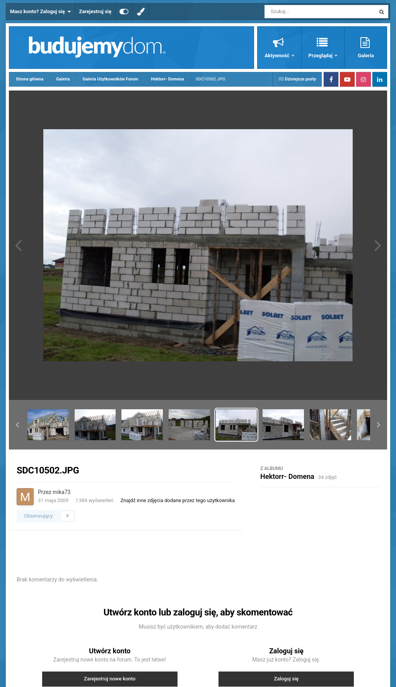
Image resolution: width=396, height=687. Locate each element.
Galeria (366, 55)
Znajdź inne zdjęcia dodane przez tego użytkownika (177, 500)
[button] (17, 424)
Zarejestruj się (95, 11)
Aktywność (277, 55)
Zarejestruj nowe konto (109, 679)
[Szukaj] (302, 11)
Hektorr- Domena (287, 476)
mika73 (61, 492)
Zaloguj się (286, 679)
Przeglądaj (321, 55)
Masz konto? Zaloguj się (40, 11)
